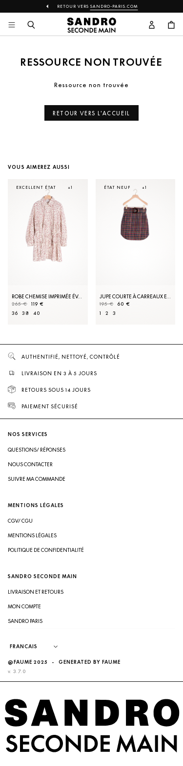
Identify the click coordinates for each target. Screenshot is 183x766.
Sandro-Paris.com (114, 6)
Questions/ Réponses (36, 450)
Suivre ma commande (36, 479)
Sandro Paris (25, 621)
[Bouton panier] (171, 25)
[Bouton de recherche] (31, 25)
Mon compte (24, 606)
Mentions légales (32, 535)
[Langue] (38, 646)
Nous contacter (30, 464)
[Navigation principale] (11, 25)
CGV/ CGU (20, 521)
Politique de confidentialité (46, 550)
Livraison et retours (35, 592)
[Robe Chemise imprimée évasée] (48, 252)
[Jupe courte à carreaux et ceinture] (136, 252)
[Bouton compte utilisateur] (152, 25)
